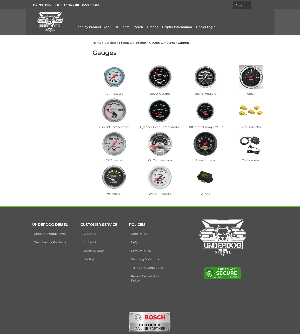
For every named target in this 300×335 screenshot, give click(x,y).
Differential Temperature (202, 126)
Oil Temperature (158, 160)
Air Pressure (114, 93)
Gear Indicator (247, 126)
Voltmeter (113, 193)
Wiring (202, 193)
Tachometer (247, 160)
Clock (247, 93)
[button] (97, 27)
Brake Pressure (202, 93)
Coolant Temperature (113, 126)
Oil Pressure (114, 160)
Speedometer (202, 160)
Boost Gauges (158, 93)
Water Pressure (158, 193)
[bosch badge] (150, 322)
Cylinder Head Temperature (158, 126)
